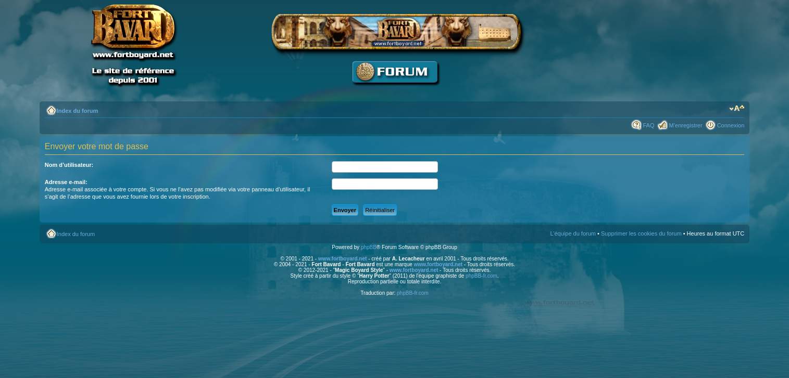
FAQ (648, 125)
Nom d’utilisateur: (69, 165)
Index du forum (77, 111)
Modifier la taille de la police (736, 108)
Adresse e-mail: (66, 182)
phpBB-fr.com (481, 276)
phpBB (369, 247)
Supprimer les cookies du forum (641, 233)
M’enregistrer (685, 125)
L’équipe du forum (573, 233)
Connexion (731, 125)
